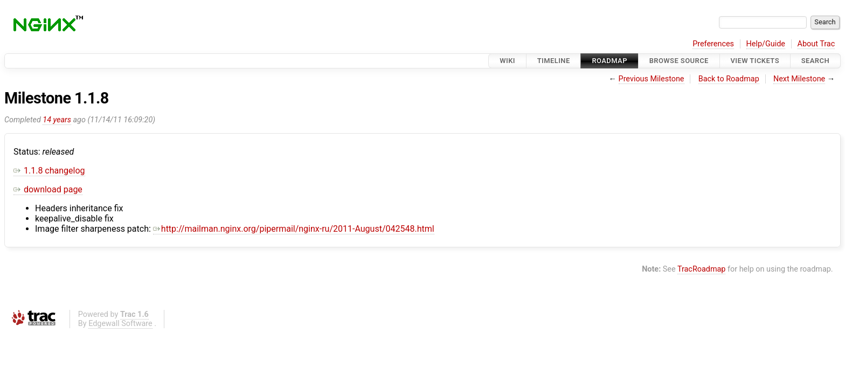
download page (47, 189)
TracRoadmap (701, 269)
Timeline (553, 61)
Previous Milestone (651, 79)
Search (815, 61)
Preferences (713, 43)
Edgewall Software (120, 323)
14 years (57, 119)
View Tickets (755, 61)
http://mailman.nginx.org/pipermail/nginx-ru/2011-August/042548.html (293, 229)
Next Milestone (799, 79)
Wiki (507, 61)
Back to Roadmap (728, 79)
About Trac (816, 43)
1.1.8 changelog (49, 170)
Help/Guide (765, 43)
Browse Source (679, 61)
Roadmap (609, 61)
